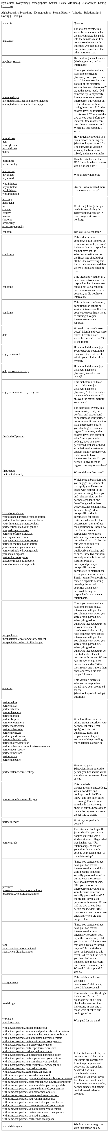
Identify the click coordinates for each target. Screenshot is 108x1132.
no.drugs (7, 199)
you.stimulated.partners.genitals (20, 523)
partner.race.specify (13, 749)
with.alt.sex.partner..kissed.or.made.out (24, 1027)
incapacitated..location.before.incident (24, 638)
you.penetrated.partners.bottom (20, 540)
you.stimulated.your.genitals (18, 547)
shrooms (7, 219)
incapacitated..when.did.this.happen (22, 642)
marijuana (8, 202)
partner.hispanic (11, 759)
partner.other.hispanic (14, 739)
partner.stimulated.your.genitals (20, 526)
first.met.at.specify (13, 474)
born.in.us (8, 160)
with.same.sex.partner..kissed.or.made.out (26, 1075)
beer (4, 141)
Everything (22, 2)
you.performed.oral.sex (15, 530)
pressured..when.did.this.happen (20, 893)
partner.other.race (12, 752)
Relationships (88, 2)
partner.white (9, 702)
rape (4, 944)
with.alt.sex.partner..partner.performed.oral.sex (29, 1048)
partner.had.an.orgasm (15, 557)
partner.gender (10, 821)
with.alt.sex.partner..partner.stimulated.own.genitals (31, 1064)
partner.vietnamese (13, 722)
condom (7, 231)
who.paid (7, 1018)
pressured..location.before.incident (22, 890)
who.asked (8, 171)
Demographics (39, 2)
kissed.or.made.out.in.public (18, 560)
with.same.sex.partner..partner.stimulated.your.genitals (33, 1088)
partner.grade (9, 842)
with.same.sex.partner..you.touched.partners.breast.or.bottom (37, 1078)
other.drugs (8, 222)
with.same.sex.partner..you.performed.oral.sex (28, 1091)
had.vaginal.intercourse (15, 537)
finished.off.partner (13, 436)
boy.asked (8, 178)
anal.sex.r (7, 40)
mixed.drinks (9, 148)
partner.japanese (11, 712)
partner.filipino (10, 719)
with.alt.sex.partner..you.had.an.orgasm (24, 1068)
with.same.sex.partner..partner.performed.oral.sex (30, 1095)
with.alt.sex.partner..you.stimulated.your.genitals (30, 1061)
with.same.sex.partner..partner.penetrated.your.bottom (33, 1105)
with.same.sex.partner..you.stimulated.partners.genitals (33, 1085)
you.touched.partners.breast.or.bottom (24, 516)
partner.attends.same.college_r (19, 799)
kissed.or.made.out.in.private (18, 564)
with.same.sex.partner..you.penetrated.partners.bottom (33, 1102)
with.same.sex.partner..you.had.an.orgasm (26, 1115)
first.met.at (8, 470)
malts (5, 151)
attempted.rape (10, 97)
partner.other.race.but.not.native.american (26, 746)
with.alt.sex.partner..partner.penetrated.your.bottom (31, 1058)
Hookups (7, 6)
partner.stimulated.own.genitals (20, 550)
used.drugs (8, 1003)
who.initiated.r (10, 193)
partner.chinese (11, 709)
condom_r (8, 254)
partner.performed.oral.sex (17, 533)
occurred (7, 688)
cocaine (6, 209)
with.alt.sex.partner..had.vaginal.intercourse (27, 1051)
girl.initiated (9, 190)
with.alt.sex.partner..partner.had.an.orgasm (26, 1071)
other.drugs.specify (13, 226)
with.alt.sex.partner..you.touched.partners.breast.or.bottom (35, 1031)
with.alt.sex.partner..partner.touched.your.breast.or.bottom (35, 1034)
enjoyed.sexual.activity (15, 371)
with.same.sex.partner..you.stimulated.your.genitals (31, 1108)
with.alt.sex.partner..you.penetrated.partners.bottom (31, 1054)
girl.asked (8, 174)
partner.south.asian (13, 725)
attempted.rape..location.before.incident (25, 100)
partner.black (9, 705)
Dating (102, 2)
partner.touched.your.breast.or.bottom (23, 520)
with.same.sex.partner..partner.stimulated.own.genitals (33, 1112)
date (4, 335)
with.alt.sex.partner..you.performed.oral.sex (27, 1044)
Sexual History (57, 2)
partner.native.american (15, 742)
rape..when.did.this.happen (17, 951)
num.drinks (8, 138)
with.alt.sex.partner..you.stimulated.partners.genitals (32, 1037)
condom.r (7, 286)
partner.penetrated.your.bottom (20, 543)
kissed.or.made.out (13, 513)
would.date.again (12, 1126)
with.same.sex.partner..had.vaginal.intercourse (28, 1098)
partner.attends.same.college (18, 772)
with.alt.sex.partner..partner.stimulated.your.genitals (32, 1041)
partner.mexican (11, 732)
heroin (6, 216)
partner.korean (10, 715)
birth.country (9, 164)
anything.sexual (11, 61)
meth (5, 206)
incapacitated (9, 635)
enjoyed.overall (11, 354)
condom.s (7, 312)
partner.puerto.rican (13, 736)
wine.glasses (9, 145)
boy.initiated (9, 187)
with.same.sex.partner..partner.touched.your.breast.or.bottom (36, 1081)
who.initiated (9, 183)
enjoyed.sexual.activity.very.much (21, 392)
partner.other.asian (12, 729)
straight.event (10, 982)
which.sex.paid (11, 1022)
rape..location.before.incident (19, 948)
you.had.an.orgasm (13, 553)
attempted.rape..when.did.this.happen (23, 104)
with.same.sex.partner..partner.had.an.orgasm (28, 1118)
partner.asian (9, 756)
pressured (7, 886)
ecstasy (6, 212)
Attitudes (73, 2)
